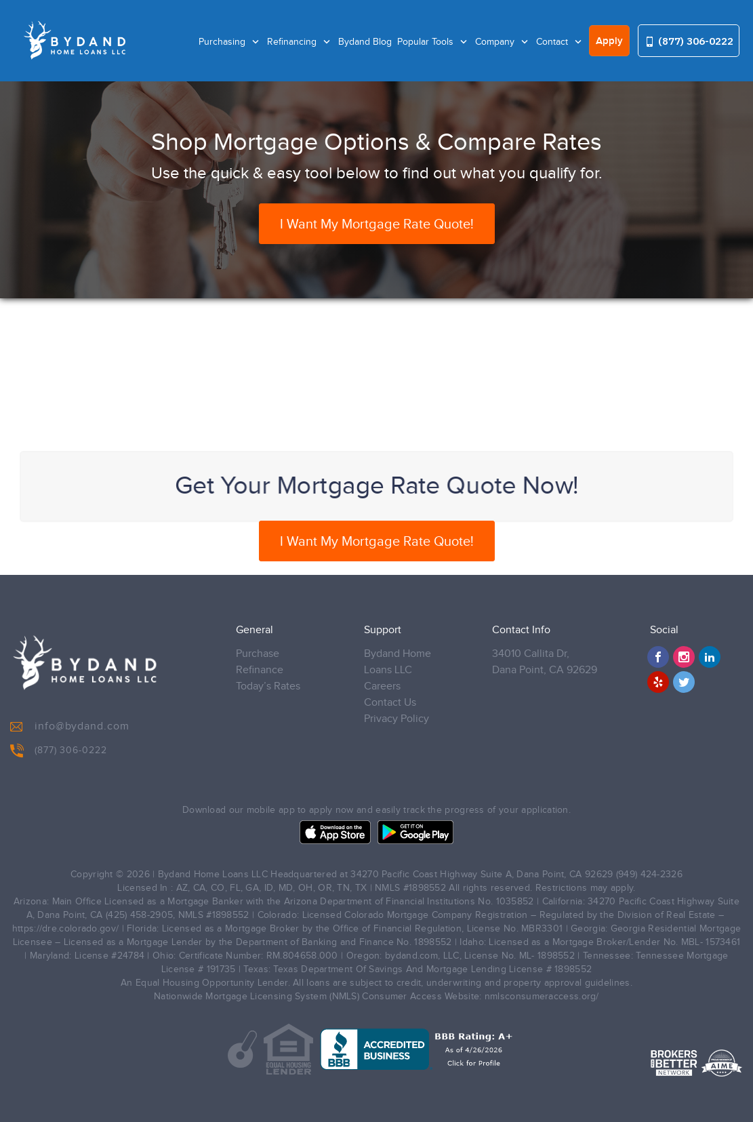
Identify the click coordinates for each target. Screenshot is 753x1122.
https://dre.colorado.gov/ (65, 928)
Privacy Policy (396, 719)
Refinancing (293, 42)
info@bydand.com (69, 727)
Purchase (257, 653)
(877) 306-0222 (689, 41)
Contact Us (390, 702)
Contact (553, 42)
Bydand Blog (365, 42)
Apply (609, 41)
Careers (382, 686)
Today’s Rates (268, 686)
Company (496, 42)
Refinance (259, 670)
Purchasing (223, 42)
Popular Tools (426, 42)
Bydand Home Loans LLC (397, 662)
